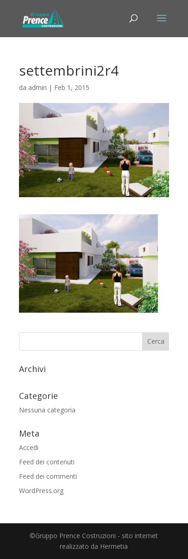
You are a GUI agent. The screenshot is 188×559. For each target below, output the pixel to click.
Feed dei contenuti (47, 461)
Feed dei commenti (48, 476)
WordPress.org (41, 490)
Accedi (28, 447)
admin (37, 87)
